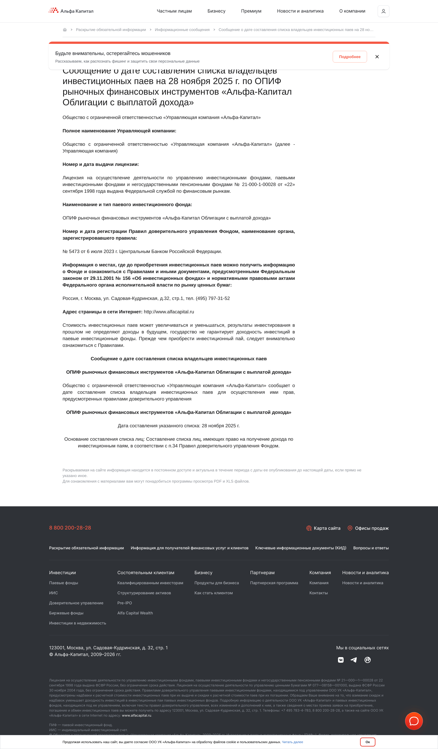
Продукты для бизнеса (216, 583)
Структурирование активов (144, 593)
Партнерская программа (274, 583)
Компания (319, 583)
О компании (352, 11)
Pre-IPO (124, 603)
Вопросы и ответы (371, 548)
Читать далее (292, 742)
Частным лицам (174, 11)
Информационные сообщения (182, 29)
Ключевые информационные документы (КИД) (300, 548)
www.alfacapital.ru (136, 715)
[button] (414, 721)
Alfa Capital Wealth (135, 613)
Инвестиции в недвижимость (77, 623)
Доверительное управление (76, 603)
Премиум (251, 11)
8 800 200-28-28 (70, 528)
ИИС (53, 593)
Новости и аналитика (300, 11)
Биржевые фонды (66, 613)
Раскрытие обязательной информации (111, 29)
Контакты (319, 593)
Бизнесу (216, 11)
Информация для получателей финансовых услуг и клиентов (190, 548)
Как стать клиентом (213, 593)
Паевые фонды (63, 583)
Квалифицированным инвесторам (150, 583)
